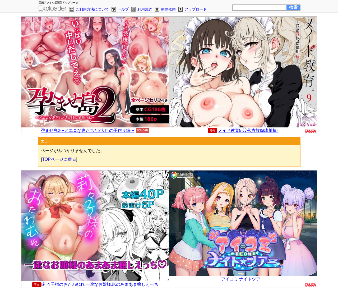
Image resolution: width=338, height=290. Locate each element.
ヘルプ (123, 9)
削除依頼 (168, 9)
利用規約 (144, 9)
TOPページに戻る (59, 159)
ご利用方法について (92, 9)
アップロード (195, 9)
